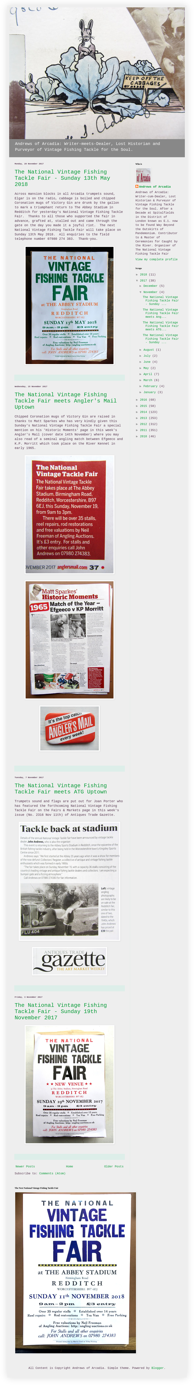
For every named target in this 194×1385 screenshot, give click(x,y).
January (150, 392)
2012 (144, 424)
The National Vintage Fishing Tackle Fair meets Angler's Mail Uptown (66, 401)
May (146, 368)
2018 (144, 274)
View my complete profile (156, 259)
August (149, 350)
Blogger (158, 1368)
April (148, 374)
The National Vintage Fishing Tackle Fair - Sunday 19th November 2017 (61, 1011)
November (151, 292)
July (147, 356)
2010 (144, 436)
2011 (144, 430)
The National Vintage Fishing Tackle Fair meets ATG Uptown (61, 789)
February (151, 386)
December (151, 286)
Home (69, 1166)
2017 (144, 280)
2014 (144, 412)
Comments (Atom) (52, 1173)
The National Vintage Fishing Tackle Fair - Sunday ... (161, 301)
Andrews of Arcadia (155, 187)
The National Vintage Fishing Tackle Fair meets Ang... (161, 313)
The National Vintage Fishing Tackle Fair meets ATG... (161, 326)
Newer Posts (25, 1166)
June (147, 362)
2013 (144, 418)
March (148, 380)
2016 (144, 400)
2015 (144, 406)
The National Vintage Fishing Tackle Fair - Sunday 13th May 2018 (62, 178)
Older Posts (114, 1166)
